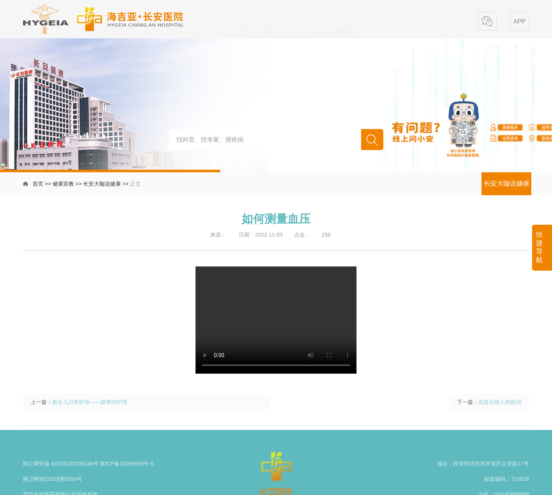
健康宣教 (63, 184)
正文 (135, 184)
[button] (487, 21)
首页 (38, 184)
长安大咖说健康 (102, 184)
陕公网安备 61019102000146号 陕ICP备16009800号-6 (88, 477)
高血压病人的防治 (499, 411)
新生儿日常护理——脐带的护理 (89, 411)
